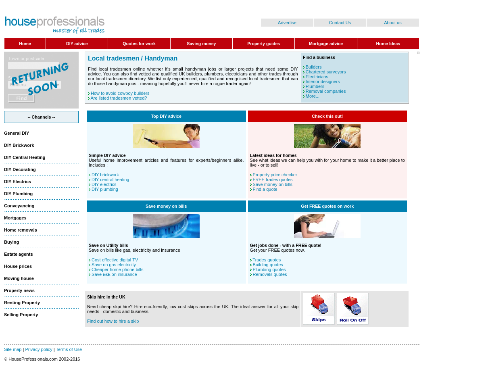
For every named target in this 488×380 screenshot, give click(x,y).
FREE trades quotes (273, 179)
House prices (18, 266)
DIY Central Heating (25, 157)
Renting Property (22, 302)
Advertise (287, 22)
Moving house (19, 278)
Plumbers (315, 86)
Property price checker (275, 174)
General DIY (16, 133)
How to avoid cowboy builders (120, 93)
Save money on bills (272, 184)
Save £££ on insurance (114, 274)
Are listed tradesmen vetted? (118, 98)
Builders (314, 67)
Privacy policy (38, 349)
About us (392, 22)
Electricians (317, 76)
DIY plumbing (105, 189)
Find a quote (265, 189)
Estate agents (18, 254)
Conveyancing (19, 205)
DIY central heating (110, 179)
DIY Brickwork (19, 145)
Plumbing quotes (269, 269)
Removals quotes (270, 274)
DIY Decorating (20, 169)
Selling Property (21, 314)
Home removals (20, 230)
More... (312, 96)
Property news (19, 290)
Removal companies (326, 91)
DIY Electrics (17, 181)
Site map (12, 349)
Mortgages (15, 217)
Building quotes (268, 264)
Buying (11, 242)
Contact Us (340, 22)
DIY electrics (104, 184)
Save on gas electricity (114, 264)
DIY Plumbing (18, 193)
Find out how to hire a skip (113, 321)
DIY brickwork (105, 174)
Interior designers (323, 81)
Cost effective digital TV (115, 259)
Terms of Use (69, 349)
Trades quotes (266, 259)
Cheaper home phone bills (117, 269)
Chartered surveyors (326, 71)
